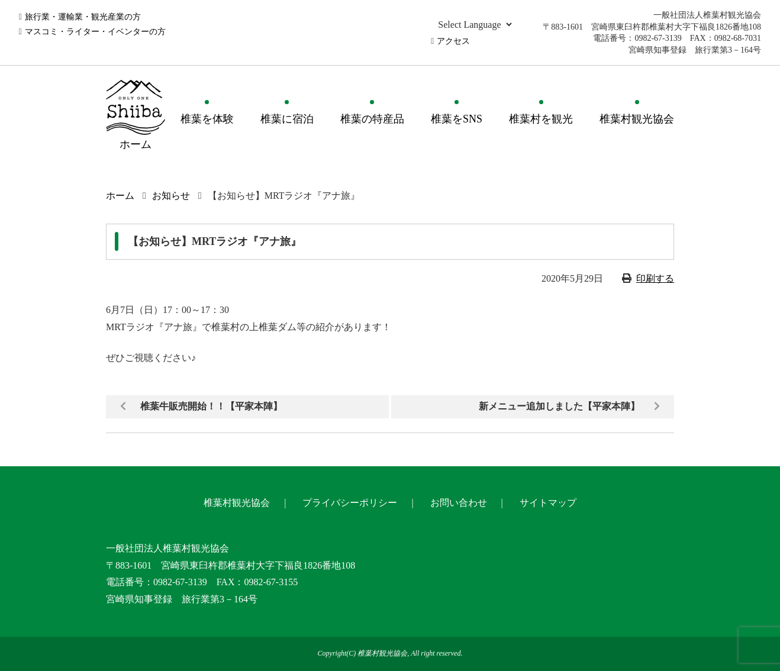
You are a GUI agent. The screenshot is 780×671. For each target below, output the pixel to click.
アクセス (453, 41)
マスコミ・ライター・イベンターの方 (95, 31)
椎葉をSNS (456, 119)
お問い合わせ (458, 503)
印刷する (655, 278)
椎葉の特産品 (372, 119)
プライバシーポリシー (349, 503)
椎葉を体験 (207, 119)
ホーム (120, 196)
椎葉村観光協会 (636, 119)
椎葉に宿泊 (287, 119)
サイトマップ (548, 503)
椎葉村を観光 (541, 119)
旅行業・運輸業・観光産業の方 (83, 16)
